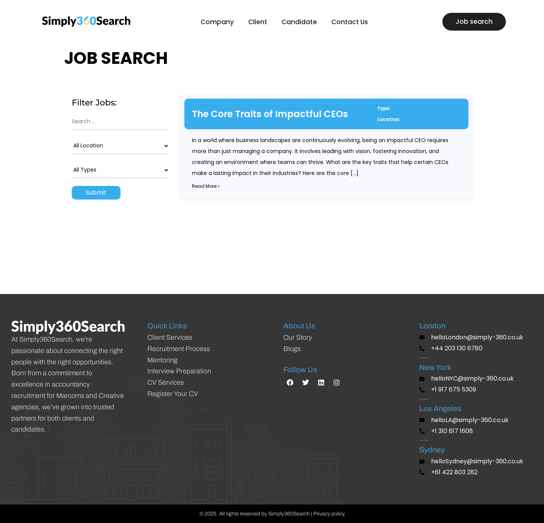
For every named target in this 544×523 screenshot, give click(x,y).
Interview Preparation (179, 371)
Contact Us (349, 21)
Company (219, 21)
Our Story (297, 337)
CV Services (165, 382)
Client (259, 21)
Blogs (292, 349)
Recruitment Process (178, 349)
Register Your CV (172, 394)
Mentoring (162, 360)
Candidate (301, 21)
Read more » (206, 186)
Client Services (169, 337)
